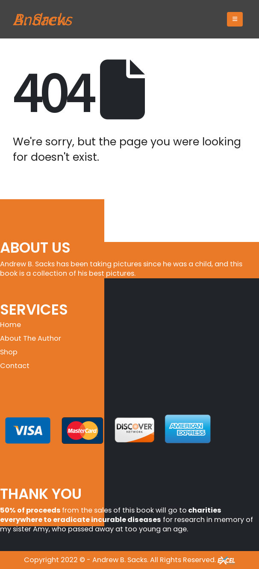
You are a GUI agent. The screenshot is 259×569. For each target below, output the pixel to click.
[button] (235, 19)
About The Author (30, 338)
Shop (9, 352)
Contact (14, 366)
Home (10, 325)
